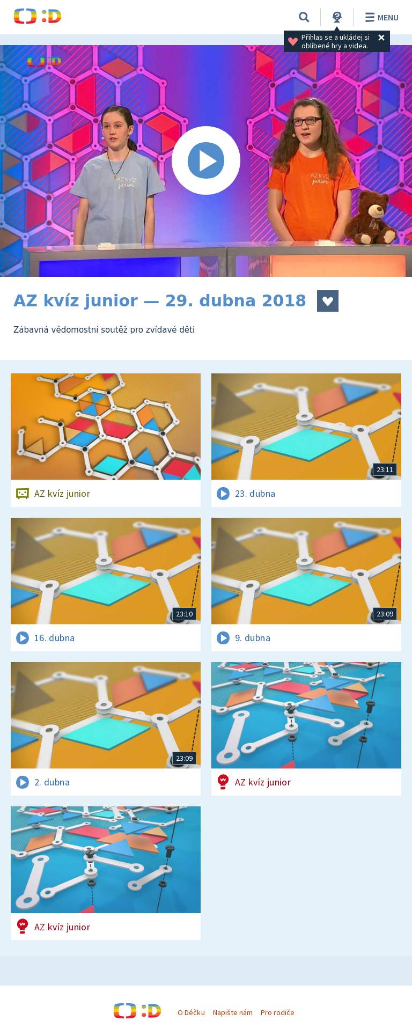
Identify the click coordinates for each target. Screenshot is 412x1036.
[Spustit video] (206, 161)
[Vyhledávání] (304, 17)
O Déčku (191, 1012)
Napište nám (233, 1012)
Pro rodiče (278, 1012)
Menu (380, 17)
